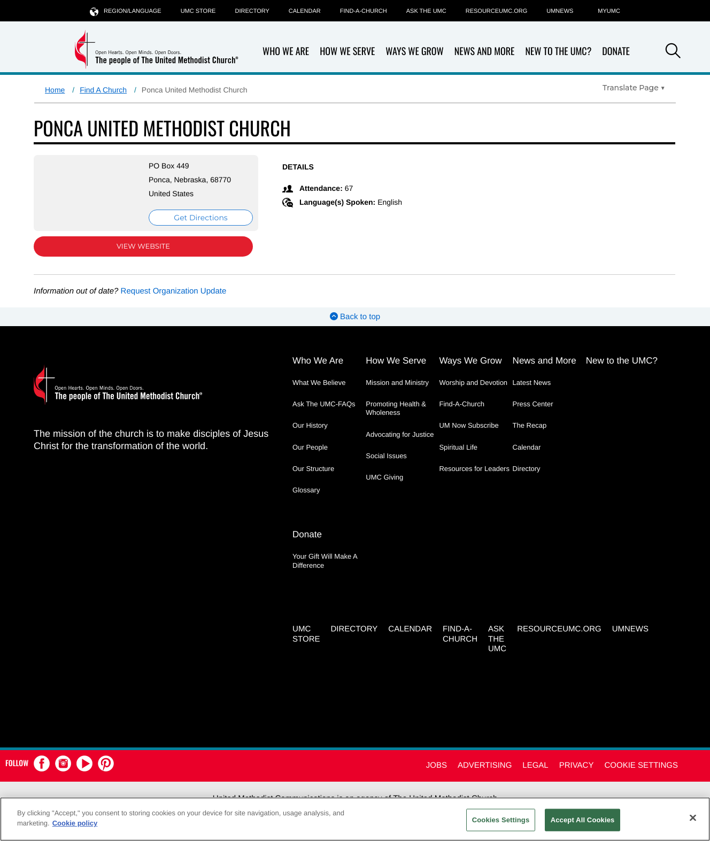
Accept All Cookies (583, 820)
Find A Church (103, 90)
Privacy (576, 765)
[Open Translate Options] (634, 87)
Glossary (306, 490)
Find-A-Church (363, 11)
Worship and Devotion (473, 383)
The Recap (530, 425)
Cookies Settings (501, 820)
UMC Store (198, 11)
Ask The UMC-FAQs (324, 404)
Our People (310, 447)
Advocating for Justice (400, 434)
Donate (616, 52)
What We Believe (318, 383)
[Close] (693, 817)
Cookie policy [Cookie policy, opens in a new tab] (75, 823)
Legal (535, 765)
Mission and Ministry (397, 383)
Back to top (355, 316)
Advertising (485, 765)
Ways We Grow (414, 52)
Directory (252, 11)
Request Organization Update (174, 291)
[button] (673, 52)
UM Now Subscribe (468, 425)
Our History (310, 425)
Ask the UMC (426, 11)
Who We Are (285, 52)
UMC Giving (384, 477)
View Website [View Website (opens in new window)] (143, 246)
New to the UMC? (558, 52)
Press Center (533, 404)
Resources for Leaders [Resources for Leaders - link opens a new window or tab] (474, 469)
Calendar (305, 11)
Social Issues (386, 456)
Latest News (532, 383)
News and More (484, 52)
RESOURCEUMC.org (497, 11)
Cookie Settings (641, 765)
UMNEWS (559, 11)
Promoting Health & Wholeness (396, 408)
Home (55, 90)
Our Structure (313, 469)
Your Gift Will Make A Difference (324, 560)
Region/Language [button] (125, 11)
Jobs (436, 765)
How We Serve (347, 52)
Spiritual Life (458, 447)
